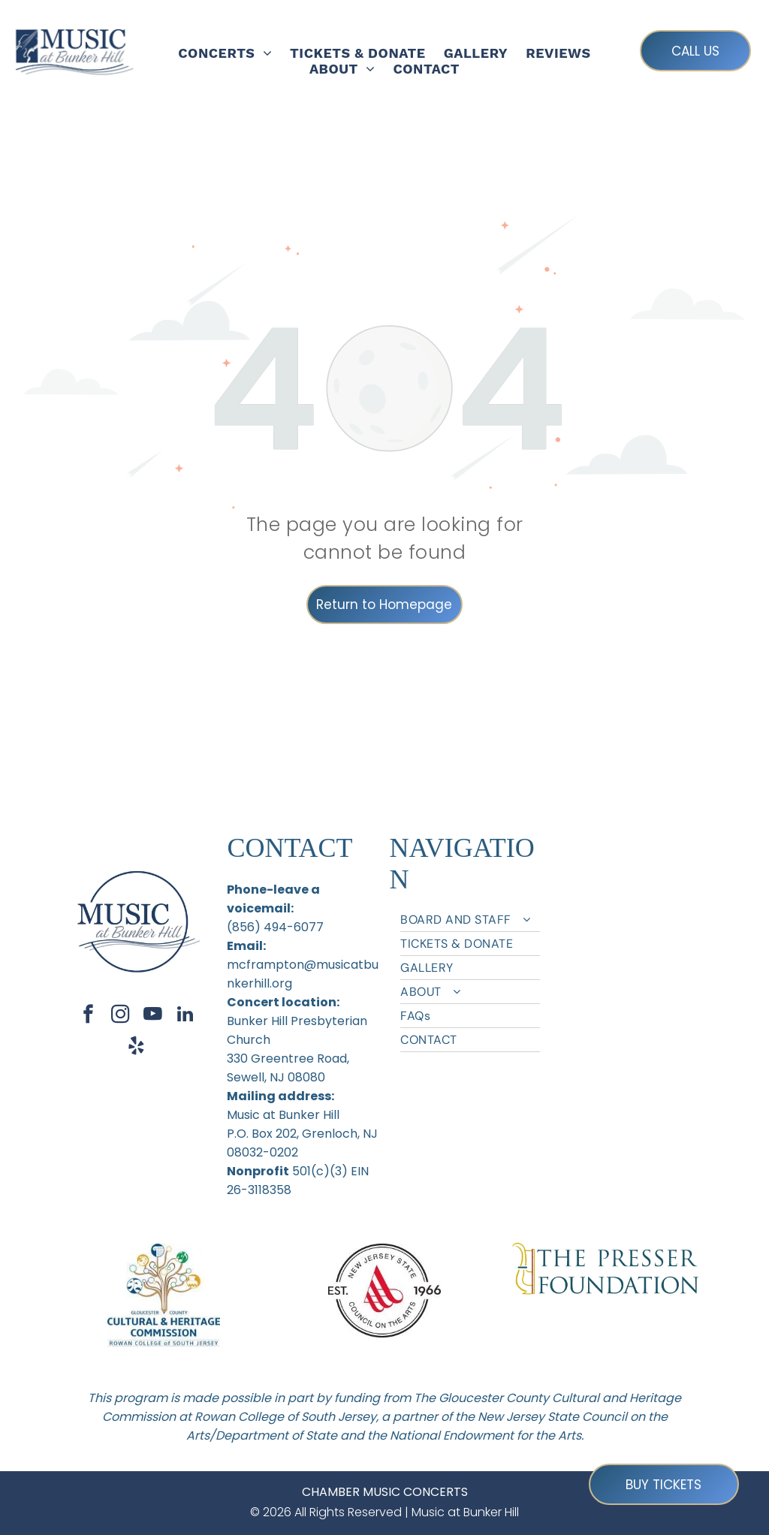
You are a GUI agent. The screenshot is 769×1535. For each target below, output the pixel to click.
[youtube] (153, 1016)
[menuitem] (225, 53)
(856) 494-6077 (275, 927)
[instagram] (120, 1016)
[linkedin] (185, 1016)
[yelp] (136, 1047)
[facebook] (88, 1016)
